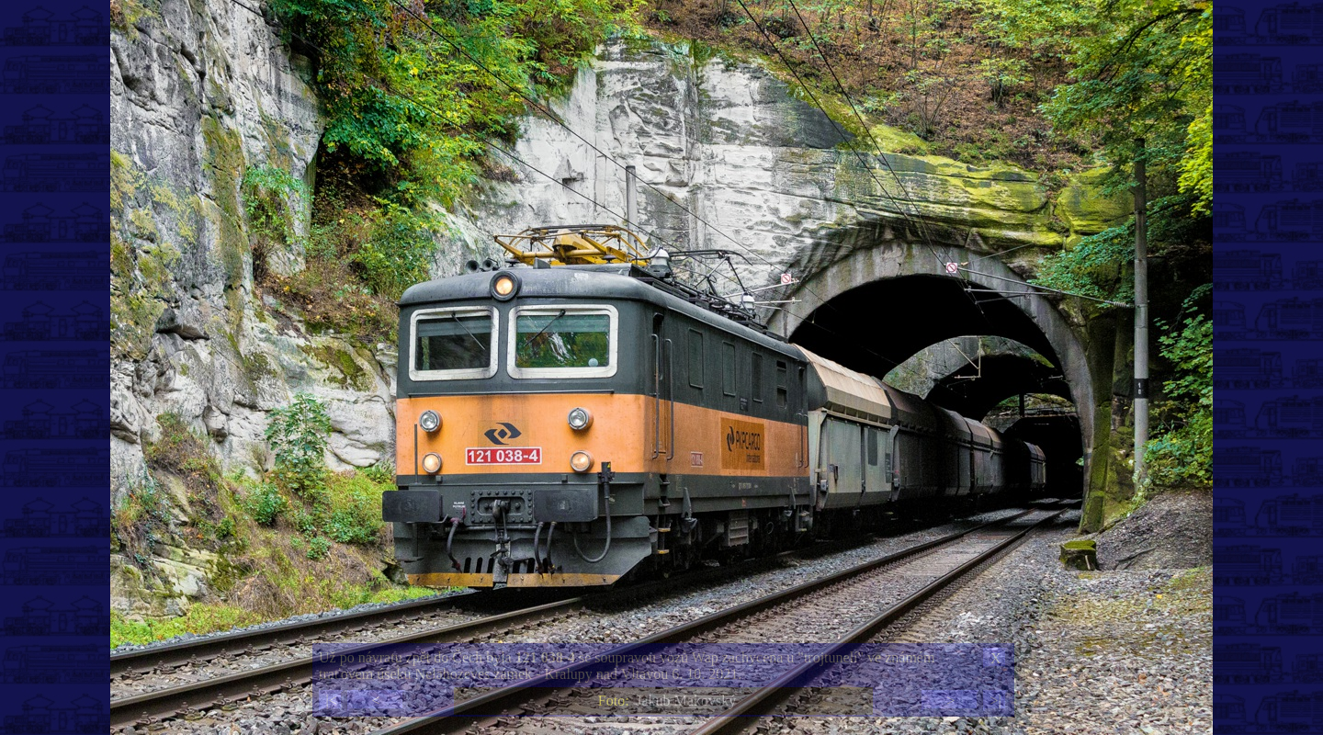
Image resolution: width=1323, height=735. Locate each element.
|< (330, 700)
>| (995, 700)
